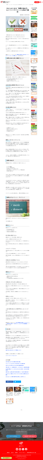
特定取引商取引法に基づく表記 (31, 452)
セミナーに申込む (34, 93)
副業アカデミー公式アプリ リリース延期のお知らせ (34, 56)
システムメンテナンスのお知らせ (34, 48)
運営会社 (8, 452)
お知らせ (12, 452)
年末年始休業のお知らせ (34, 63)
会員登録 (37, 2)
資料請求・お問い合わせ (30, 436)
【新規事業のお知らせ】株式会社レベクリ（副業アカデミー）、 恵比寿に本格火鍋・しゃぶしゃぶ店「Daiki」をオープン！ (34, 40)
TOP (7, 4)
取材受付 (16, 452)
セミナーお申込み (13, 436)
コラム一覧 (10, 4)
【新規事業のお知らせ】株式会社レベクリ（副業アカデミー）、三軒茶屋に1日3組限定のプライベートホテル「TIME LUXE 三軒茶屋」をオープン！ (34, 29)
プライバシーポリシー (22, 452)
